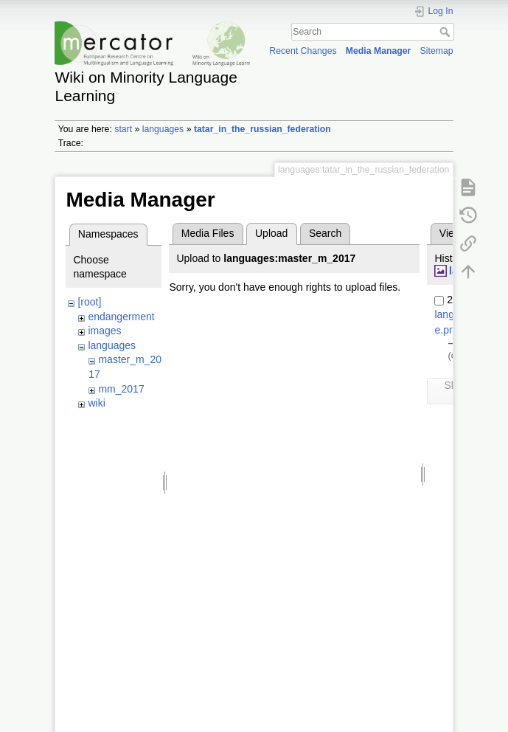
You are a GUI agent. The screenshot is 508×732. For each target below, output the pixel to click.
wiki (96, 403)
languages (163, 129)
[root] (89, 302)
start (123, 129)
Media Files (207, 233)
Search (446, 32)
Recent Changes (302, 51)
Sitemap (436, 51)
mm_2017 (121, 389)
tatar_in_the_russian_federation (262, 129)
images (104, 330)
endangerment (121, 316)
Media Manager (378, 51)
